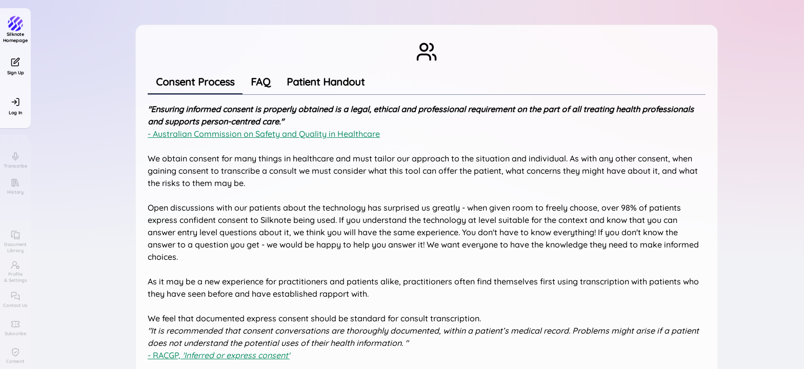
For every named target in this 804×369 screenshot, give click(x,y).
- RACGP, (219, 355)
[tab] (195, 82)
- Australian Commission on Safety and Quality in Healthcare (264, 134)
